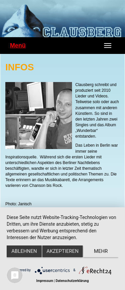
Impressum (44, 281)
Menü (18, 45)
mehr (101, 251)
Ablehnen (24, 251)
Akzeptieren (62, 251)
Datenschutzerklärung (72, 281)
